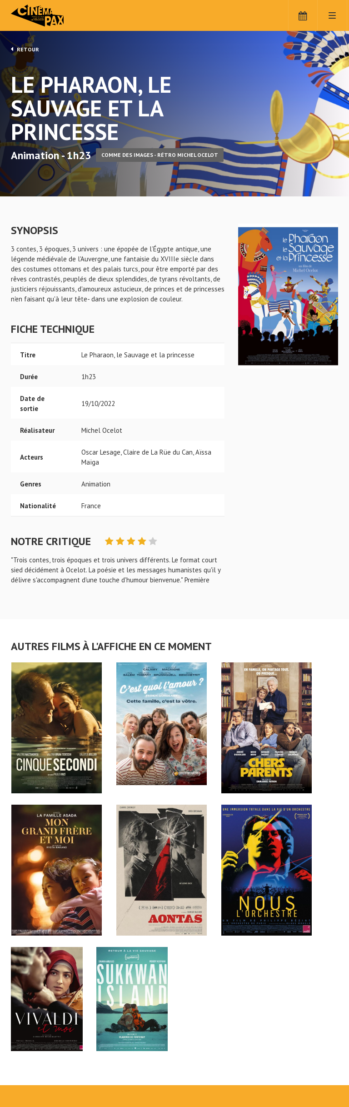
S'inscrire (203, 1066)
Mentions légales (36, 1074)
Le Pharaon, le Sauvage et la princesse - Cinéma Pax (34, 1029)
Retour (25, 49)
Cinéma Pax (52, 16)
